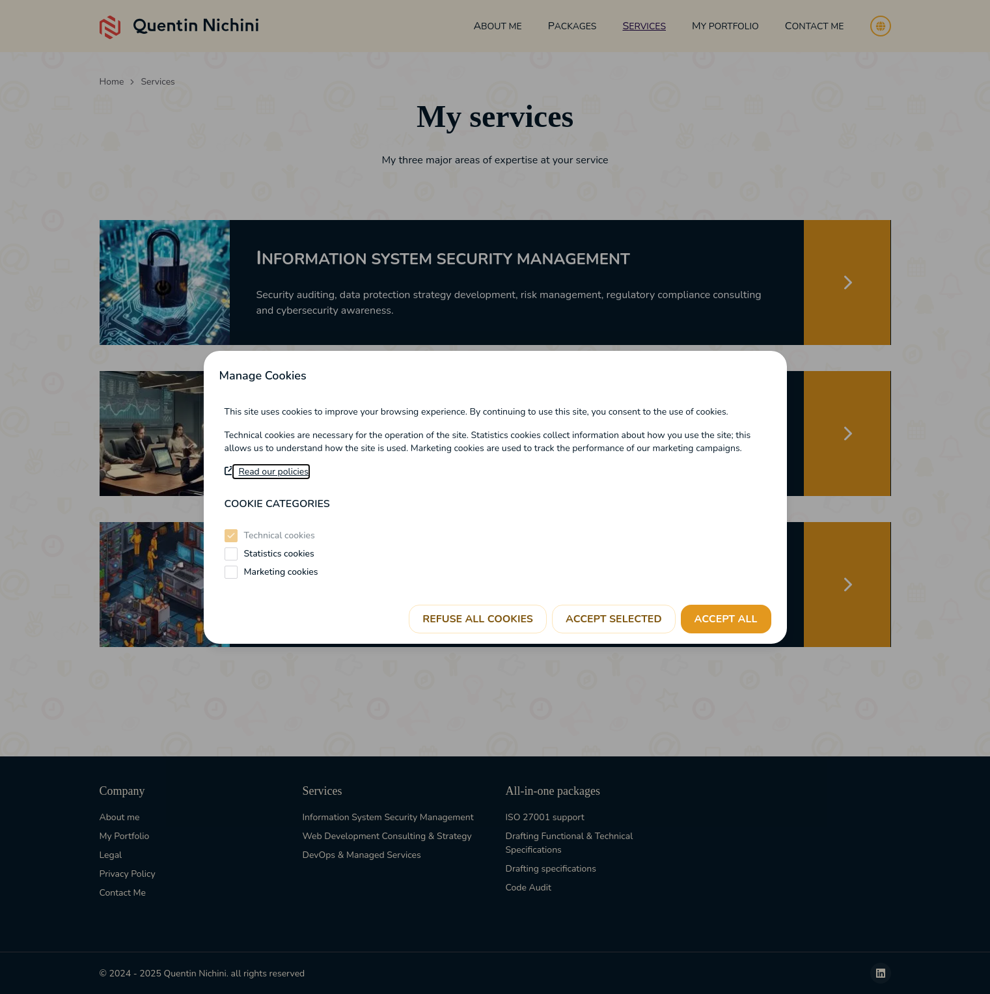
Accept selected (614, 619)
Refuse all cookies (477, 619)
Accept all (726, 619)
